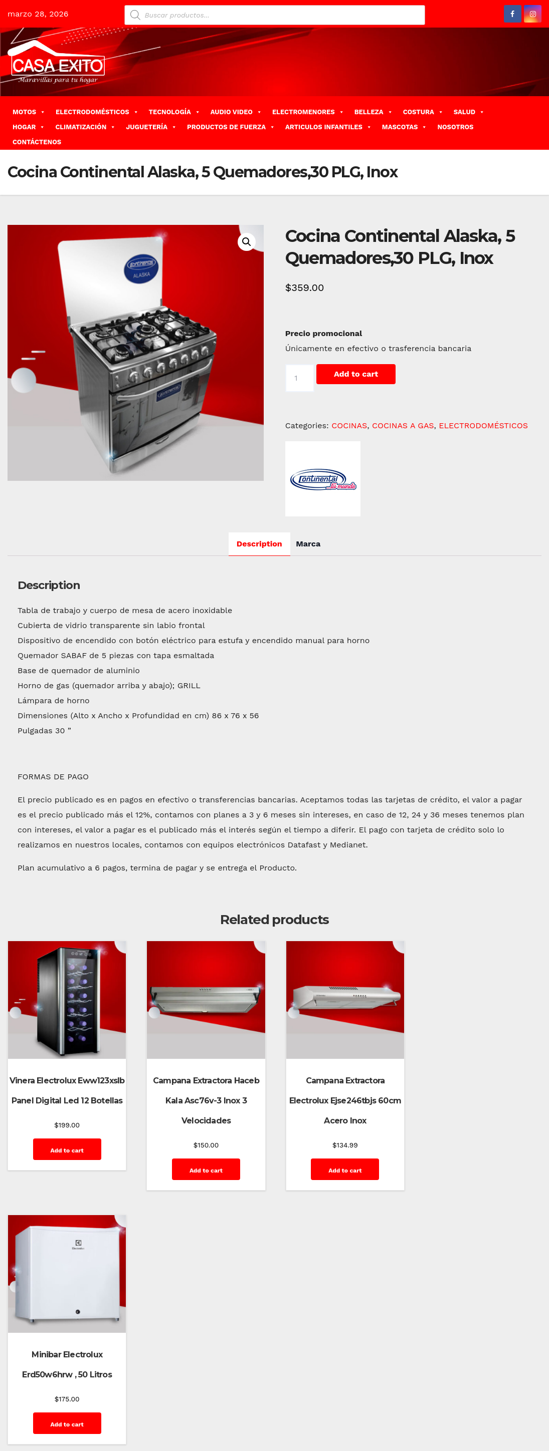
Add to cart (356, 374)
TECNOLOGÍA (175, 112)
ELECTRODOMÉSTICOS (97, 112)
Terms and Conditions (499, 1427)
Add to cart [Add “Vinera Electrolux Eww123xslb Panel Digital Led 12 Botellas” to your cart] (66, 1149)
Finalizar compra (475, 1382)
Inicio (379, 1404)
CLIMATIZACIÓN (85, 127)
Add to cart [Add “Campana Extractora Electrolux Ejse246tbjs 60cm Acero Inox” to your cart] (342, 1169)
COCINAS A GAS (403, 425)
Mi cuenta (411, 1404)
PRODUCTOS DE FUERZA (231, 127)
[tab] (259, 544)
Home (312, 1382)
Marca (308, 543)
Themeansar (186, 1382)
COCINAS (349, 425)
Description (259, 543)
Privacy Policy (455, 1404)
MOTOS (29, 112)
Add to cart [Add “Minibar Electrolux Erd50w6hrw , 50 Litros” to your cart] (480, 1149)
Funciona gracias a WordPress (56, 1382)
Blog (336, 1382)
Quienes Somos (509, 1404)
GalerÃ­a (521, 1382)
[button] (537, 122)
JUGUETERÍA (151, 127)
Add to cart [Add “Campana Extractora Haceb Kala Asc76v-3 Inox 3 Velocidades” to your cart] (204, 1169)
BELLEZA (373, 112)
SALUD (469, 112)
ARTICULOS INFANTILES (328, 127)
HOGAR (29, 127)
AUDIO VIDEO (236, 112)
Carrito (383, 1382)
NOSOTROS (455, 127)
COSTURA (423, 112)
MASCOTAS (405, 127)
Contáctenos (421, 1382)
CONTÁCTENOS (37, 142)
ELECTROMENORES (308, 112)
